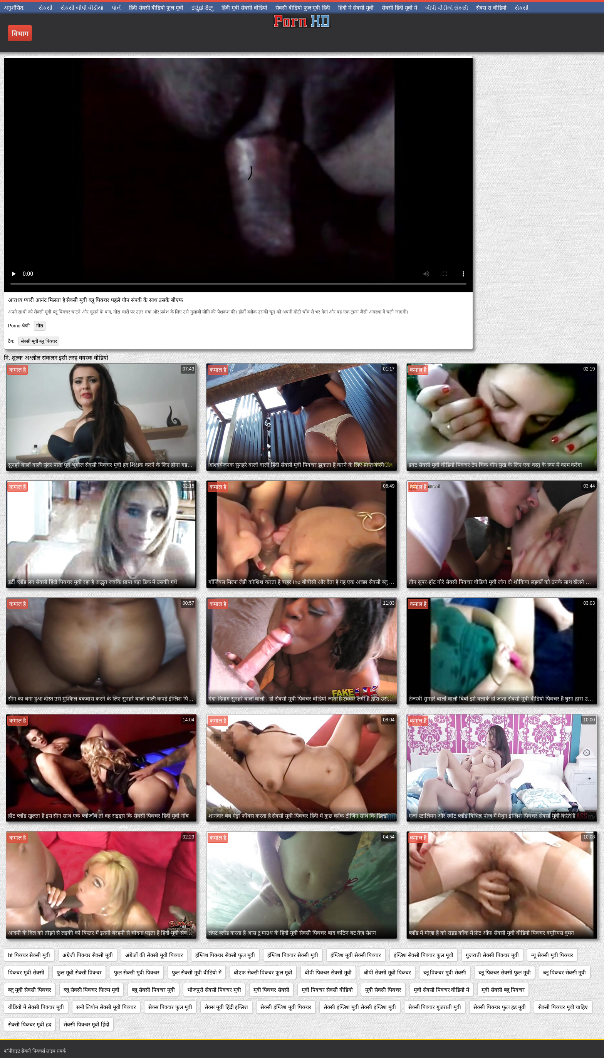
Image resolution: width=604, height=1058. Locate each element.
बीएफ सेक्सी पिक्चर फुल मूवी (263, 972)
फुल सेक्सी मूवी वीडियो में (196, 972)
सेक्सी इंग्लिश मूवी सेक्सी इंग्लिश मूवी (360, 1007)
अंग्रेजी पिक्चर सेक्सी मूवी (87, 955)
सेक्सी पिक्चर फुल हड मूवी (499, 1007)
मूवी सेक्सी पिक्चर (383, 990)
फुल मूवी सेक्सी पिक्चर (79, 972)
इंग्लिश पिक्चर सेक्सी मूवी (292, 955)
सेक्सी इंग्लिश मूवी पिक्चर (285, 1007)
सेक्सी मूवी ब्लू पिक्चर (39, 341)
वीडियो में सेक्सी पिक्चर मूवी (36, 1007)
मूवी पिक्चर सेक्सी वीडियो (327, 990)
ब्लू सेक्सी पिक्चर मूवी (153, 990)
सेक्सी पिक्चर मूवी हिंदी (87, 1024)
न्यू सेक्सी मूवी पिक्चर (552, 955)
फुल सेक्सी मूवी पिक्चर (136, 972)
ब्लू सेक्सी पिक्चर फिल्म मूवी (92, 990)
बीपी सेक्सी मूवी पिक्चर (387, 972)
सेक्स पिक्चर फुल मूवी (170, 1007)
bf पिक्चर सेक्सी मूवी (29, 955)
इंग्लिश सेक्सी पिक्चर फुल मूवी (424, 955)
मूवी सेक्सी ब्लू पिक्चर (503, 990)
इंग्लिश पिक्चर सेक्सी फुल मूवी (225, 955)
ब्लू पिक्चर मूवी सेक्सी (444, 972)
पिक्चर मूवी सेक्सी (26, 972)
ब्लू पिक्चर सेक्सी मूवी (564, 972)
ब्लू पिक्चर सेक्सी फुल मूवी (504, 972)
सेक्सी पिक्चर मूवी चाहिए (563, 1007)
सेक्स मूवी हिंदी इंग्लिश (226, 1007)
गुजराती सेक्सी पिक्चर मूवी (492, 955)
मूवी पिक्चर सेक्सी (271, 990)
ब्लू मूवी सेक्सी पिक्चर (29, 990)
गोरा (39, 326)
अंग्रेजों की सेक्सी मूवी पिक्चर (154, 955)
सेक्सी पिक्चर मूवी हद (29, 1024)
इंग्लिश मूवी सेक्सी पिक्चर (356, 955)
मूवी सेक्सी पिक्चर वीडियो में (442, 990)
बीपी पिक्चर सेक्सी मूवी (328, 972)
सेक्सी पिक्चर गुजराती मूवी (434, 1007)
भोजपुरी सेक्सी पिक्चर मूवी (214, 990)
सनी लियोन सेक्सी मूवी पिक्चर (106, 1007)
